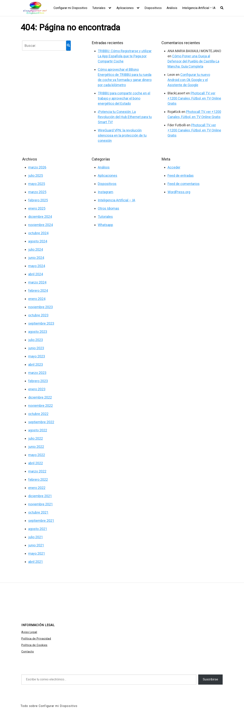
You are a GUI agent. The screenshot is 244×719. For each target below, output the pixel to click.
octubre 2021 (38, 512)
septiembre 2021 (41, 521)
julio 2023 (35, 340)
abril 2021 (35, 562)
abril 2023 (35, 364)
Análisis (172, 8)
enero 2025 (36, 208)
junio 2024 (36, 258)
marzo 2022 (37, 471)
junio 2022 (36, 447)
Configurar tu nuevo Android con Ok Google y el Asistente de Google (189, 80)
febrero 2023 (38, 381)
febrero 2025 (38, 200)
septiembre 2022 (41, 422)
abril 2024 (35, 274)
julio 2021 (35, 537)
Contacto (27, 651)
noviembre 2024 (40, 225)
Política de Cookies (34, 645)
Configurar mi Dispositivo (70, 8)
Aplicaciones (125, 8)
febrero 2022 (38, 479)
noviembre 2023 (40, 307)
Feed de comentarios (184, 184)
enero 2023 (36, 389)
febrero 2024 (38, 291)
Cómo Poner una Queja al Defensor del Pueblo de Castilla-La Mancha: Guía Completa (193, 61)
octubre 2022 (38, 414)
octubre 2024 (38, 233)
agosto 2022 (37, 430)
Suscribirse (210, 679)
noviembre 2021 (40, 504)
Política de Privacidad (36, 638)
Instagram (105, 192)
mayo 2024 (36, 266)
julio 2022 (35, 438)
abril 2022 (35, 463)
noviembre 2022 (40, 406)
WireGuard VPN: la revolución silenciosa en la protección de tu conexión (122, 135)
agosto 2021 (37, 529)
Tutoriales (98, 8)
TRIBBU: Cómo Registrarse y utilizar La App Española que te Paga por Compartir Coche (125, 56)
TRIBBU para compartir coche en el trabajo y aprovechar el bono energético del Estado (124, 98)
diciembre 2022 (40, 397)
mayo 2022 (36, 455)
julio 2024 (35, 249)
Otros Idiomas (108, 208)
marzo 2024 (37, 282)
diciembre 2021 (40, 496)
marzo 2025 (37, 192)
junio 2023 (36, 348)
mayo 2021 (36, 553)
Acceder (174, 167)
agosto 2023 (37, 332)
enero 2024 (36, 299)
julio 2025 (35, 175)
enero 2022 (36, 488)
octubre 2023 (38, 315)
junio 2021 (36, 545)
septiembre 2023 (41, 323)
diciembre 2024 (40, 217)
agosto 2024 (37, 241)
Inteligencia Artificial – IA (198, 8)
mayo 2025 (36, 184)
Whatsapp (105, 225)
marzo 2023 (37, 373)
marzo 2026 (37, 167)
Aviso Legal (29, 632)
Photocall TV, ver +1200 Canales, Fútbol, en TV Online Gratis (194, 98)
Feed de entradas (181, 175)
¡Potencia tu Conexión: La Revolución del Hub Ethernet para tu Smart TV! (125, 117)
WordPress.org (179, 192)
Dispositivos (153, 8)
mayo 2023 (36, 356)
